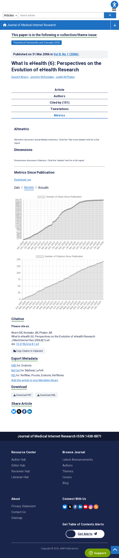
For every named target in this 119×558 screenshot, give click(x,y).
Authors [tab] (59, 96)
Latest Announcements (77, 459)
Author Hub (18, 459)
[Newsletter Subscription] (85, 534)
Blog (65, 483)
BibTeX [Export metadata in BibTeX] (15, 370)
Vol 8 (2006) (66, 54)
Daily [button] (17, 187)
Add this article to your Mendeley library (34, 380)
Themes (67, 471)
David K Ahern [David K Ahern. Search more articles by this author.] (20, 77)
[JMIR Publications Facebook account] (75, 506)
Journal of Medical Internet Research (29, 25)
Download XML (46, 395)
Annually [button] (43, 187)
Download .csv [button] (22, 179)
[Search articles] (110, 15)
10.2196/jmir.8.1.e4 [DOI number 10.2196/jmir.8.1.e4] (27, 344)
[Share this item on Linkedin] (29, 411)
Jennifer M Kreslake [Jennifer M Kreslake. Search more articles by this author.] (42, 77)
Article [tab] (59, 90)
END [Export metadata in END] (14, 365)
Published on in (46, 54)
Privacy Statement (23, 506)
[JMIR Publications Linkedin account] (80, 506)
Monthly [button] (29, 187)
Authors (67, 465)
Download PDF (22, 395)
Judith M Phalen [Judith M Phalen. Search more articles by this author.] (65, 77)
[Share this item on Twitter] (19, 411)
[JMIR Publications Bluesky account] (64, 506)
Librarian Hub (20, 477)
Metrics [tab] (59, 115)
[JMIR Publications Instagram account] (90, 506)
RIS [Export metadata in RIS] (13, 375)
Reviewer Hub (20, 471)
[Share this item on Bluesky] (13, 411)
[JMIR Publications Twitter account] (70, 506)
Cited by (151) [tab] (59, 102)
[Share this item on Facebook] (24, 411)
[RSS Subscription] (96, 506)
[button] (114, 4)
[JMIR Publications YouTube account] (85, 506)
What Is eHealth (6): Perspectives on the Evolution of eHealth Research (56, 66)
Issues (67, 477)
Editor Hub (18, 465)
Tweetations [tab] (60, 109)
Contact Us (18, 512)
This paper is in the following (54, 35)
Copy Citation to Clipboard (28, 351)
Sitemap (16, 518)
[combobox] (61, 15)
